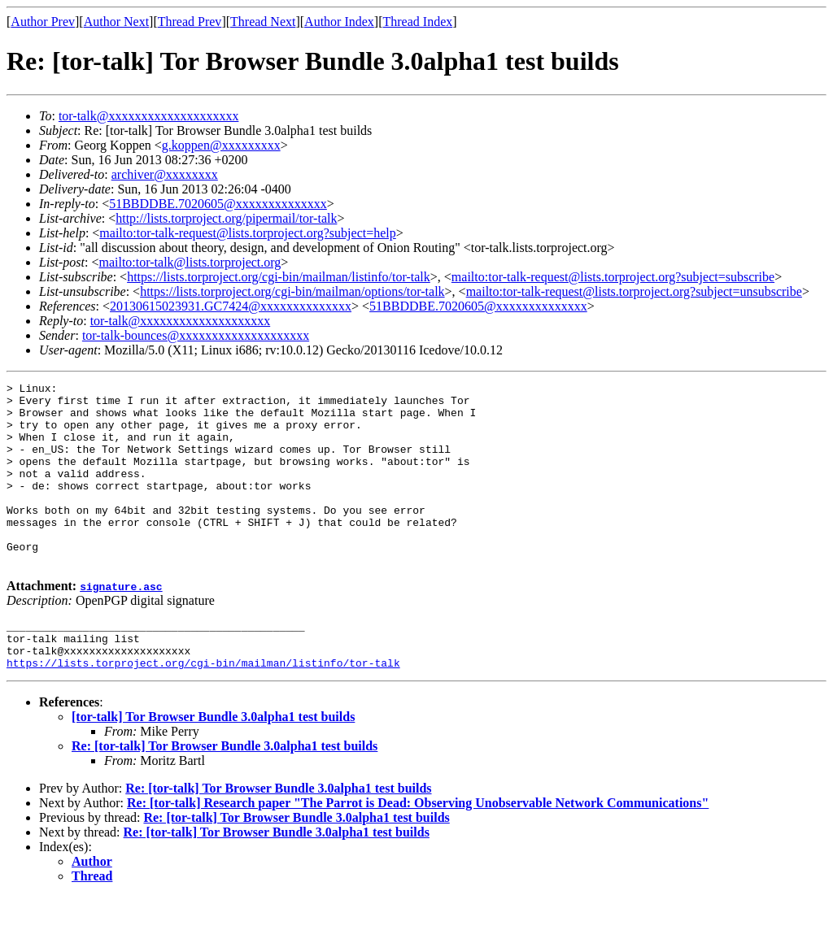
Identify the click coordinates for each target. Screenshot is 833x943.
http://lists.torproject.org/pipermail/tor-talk (226, 218)
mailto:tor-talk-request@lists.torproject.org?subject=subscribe (612, 277)
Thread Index (418, 21)
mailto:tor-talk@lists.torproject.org (189, 262)
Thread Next (262, 21)
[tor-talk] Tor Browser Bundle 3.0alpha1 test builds (213, 763)
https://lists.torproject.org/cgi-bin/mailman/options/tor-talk (292, 291)
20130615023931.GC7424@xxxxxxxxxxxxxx (230, 306)
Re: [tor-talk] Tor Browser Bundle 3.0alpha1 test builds (224, 792)
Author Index (339, 21)
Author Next (116, 21)
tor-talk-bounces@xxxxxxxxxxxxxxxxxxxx (195, 335)
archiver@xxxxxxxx (164, 174)
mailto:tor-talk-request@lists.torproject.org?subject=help (247, 233)
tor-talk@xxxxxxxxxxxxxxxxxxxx (149, 116)
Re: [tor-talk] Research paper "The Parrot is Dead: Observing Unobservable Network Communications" (418, 849)
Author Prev (43, 21)
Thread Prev (190, 21)
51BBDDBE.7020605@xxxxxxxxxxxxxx (218, 204)
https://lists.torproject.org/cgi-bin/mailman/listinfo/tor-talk (278, 277)
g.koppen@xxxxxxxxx (221, 145)
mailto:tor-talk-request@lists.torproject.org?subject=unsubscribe (634, 291)
